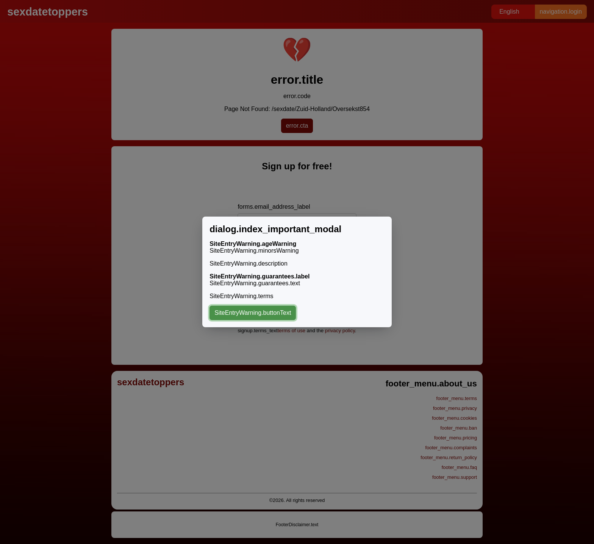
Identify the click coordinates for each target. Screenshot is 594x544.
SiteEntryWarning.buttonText (252, 313)
